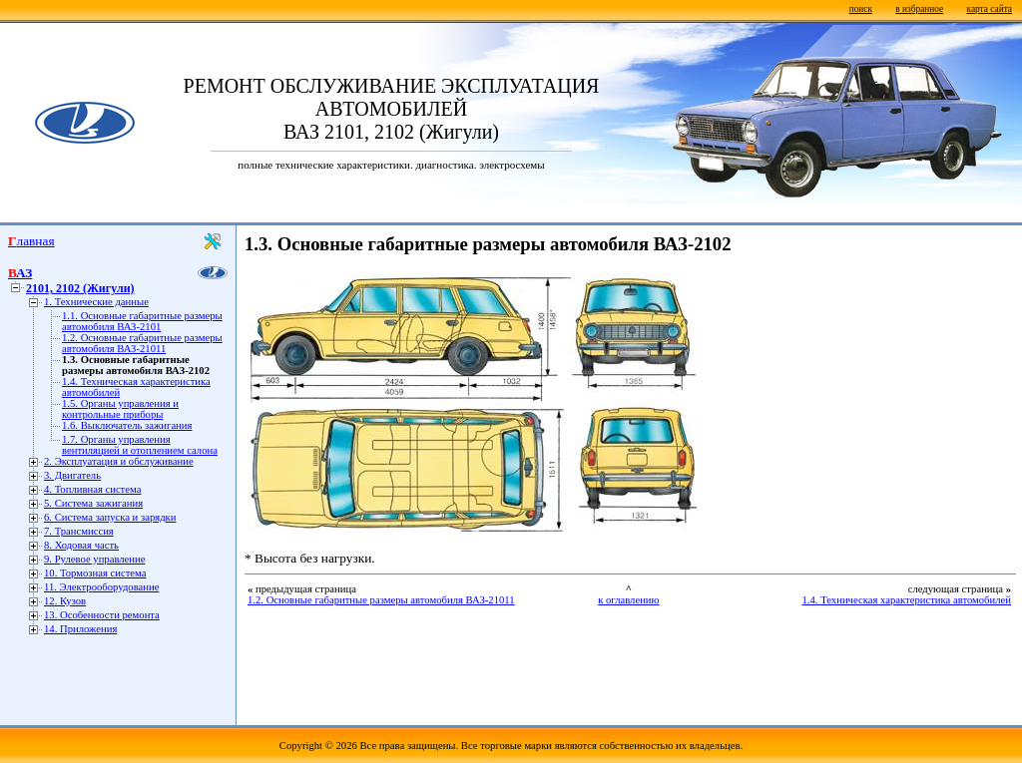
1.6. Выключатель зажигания (127, 425)
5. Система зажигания (93, 503)
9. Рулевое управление (94, 559)
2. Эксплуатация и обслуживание (119, 461)
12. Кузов (65, 600)
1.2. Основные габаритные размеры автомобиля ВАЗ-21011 (142, 343)
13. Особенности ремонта (102, 614)
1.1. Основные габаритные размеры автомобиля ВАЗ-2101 (142, 321)
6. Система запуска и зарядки (110, 517)
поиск (860, 9)
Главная (31, 240)
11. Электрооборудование (101, 586)
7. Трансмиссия (79, 531)
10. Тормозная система (95, 573)
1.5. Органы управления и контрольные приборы (120, 409)
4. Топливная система (92, 489)
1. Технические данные (96, 301)
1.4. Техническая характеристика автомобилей (906, 599)
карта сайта (989, 9)
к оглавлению (628, 599)
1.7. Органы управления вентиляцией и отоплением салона (140, 445)
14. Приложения (80, 628)
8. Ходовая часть (81, 545)
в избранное (919, 9)
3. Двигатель (72, 475)
